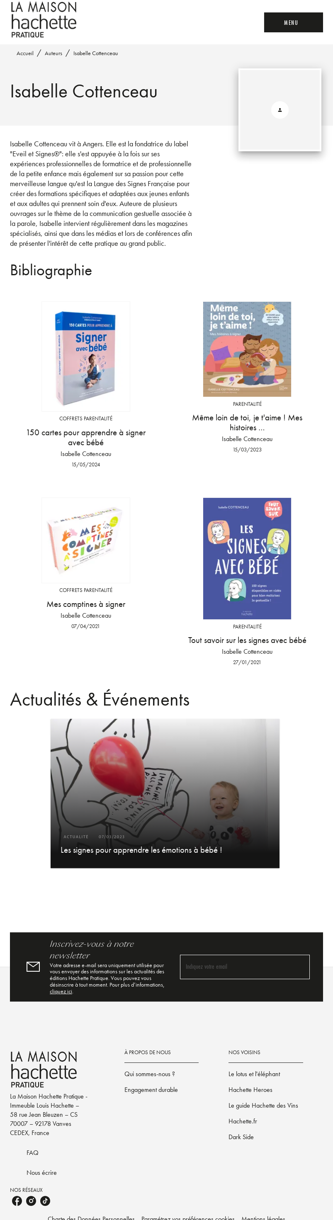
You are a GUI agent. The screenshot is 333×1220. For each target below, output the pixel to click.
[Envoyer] (300, 967)
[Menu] (293, 22)
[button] (165, 793)
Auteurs (53, 53)
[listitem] (17, 1201)
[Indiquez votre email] (234, 967)
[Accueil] (45, 19)
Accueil (25, 53)
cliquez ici (61, 991)
